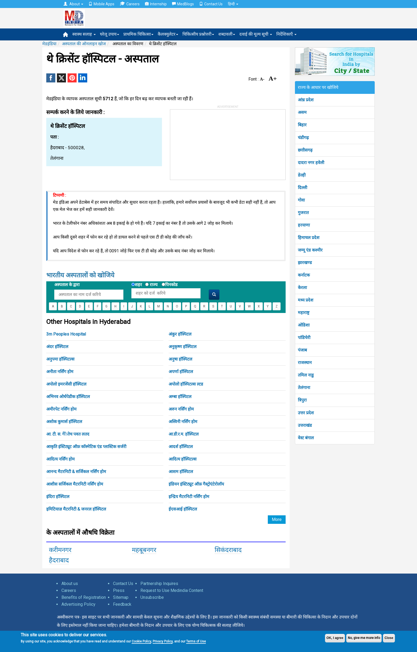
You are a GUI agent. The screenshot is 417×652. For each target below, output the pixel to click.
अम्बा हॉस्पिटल (180, 396)
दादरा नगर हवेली (311, 162)
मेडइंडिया (49, 43)
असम (302, 112)
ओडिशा (304, 325)
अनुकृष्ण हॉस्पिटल (183, 346)
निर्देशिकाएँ (286, 34)
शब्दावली (226, 34)
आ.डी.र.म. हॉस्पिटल (184, 434)
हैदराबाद (59, 560)
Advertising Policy (78, 604)
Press (118, 590)
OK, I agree (335, 638)
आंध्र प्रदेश (306, 99)
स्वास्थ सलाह (84, 34)
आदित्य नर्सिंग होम (60, 459)
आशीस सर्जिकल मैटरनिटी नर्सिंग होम (74, 484)
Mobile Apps (101, 4)
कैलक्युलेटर (168, 34)
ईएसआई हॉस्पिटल (183, 509)
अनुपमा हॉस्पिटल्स (60, 359)
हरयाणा (304, 225)
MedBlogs (183, 4)
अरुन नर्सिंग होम (181, 409)
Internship (156, 4)
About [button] (73, 4)
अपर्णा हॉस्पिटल (181, 371)
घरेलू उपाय (109, 34)
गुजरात (303, 212)
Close (389, 638)
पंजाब (302, 350)
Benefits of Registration (83, 597)
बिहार (302, 124)
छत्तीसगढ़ (305, 150)
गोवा (301, 200)
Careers (130, 4)
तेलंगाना (304, 387)
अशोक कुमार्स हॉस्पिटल (64, 421)
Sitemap (120, 597)
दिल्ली (302, 187)
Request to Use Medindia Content (171, 590)
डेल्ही (302, 175)
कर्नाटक (304, 275)
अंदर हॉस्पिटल (57, 346)
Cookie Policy (141, 641)
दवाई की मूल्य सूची (255, 34)
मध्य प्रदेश (305, 300)
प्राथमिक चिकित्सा (138, 34)
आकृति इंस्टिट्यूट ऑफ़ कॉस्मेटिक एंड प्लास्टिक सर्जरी (86, 446)
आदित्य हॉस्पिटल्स (183, 459)
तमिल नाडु (306, 375)
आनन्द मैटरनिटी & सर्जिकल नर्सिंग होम (76, 471)
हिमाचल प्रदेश (308, 237)
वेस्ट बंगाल (306, 437)
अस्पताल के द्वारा (67, 284)
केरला (302, 287)
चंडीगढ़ (303, 137)
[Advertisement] (210, 143)
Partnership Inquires (159, 583)
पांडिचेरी (304, 337)
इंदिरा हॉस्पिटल (57, 496)
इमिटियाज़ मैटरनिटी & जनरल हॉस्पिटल (76, 509)
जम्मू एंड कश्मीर (310, 250)
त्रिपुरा (302, 400)
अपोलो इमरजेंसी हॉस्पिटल (66, 384)
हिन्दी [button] (233, 4)
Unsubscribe (152, 597)
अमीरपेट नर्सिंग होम (61, 409)
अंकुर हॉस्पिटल (180, 334)
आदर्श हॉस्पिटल (181, 446)
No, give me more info (364, 638)
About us (69, 583)
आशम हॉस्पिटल (181, 471)
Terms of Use (196, 641)
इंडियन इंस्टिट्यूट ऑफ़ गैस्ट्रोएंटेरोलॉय (196, 484)
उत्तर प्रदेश (306, 412)
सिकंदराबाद (228, 550)
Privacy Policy (163, 641)
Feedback (122, 604)
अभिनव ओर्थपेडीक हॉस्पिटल (68, 396)
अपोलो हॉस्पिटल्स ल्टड (186, 384)
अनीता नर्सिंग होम (59, 371)
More (277, 519)
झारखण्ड (305, 262)
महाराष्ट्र (303, 312)
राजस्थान (305, 362)
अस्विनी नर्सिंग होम (183, 421)
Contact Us (211, 4)
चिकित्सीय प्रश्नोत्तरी (198, 34)
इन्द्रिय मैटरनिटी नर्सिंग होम (189, 496)
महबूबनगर (144, 550)
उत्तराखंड (305, 425)
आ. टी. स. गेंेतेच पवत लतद (67, 434)
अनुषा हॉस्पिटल (180, 359)
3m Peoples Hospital (66, 334)
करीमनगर (60, 550)
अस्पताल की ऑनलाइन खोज (84, 43)
